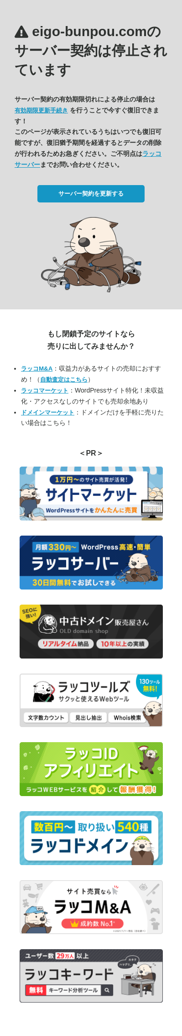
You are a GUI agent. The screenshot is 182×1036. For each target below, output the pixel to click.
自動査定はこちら (64, 379)
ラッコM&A (36, 368)
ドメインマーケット (47, 412)
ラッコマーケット (44, 390)
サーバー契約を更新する (91, 193)
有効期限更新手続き (41, 110)
